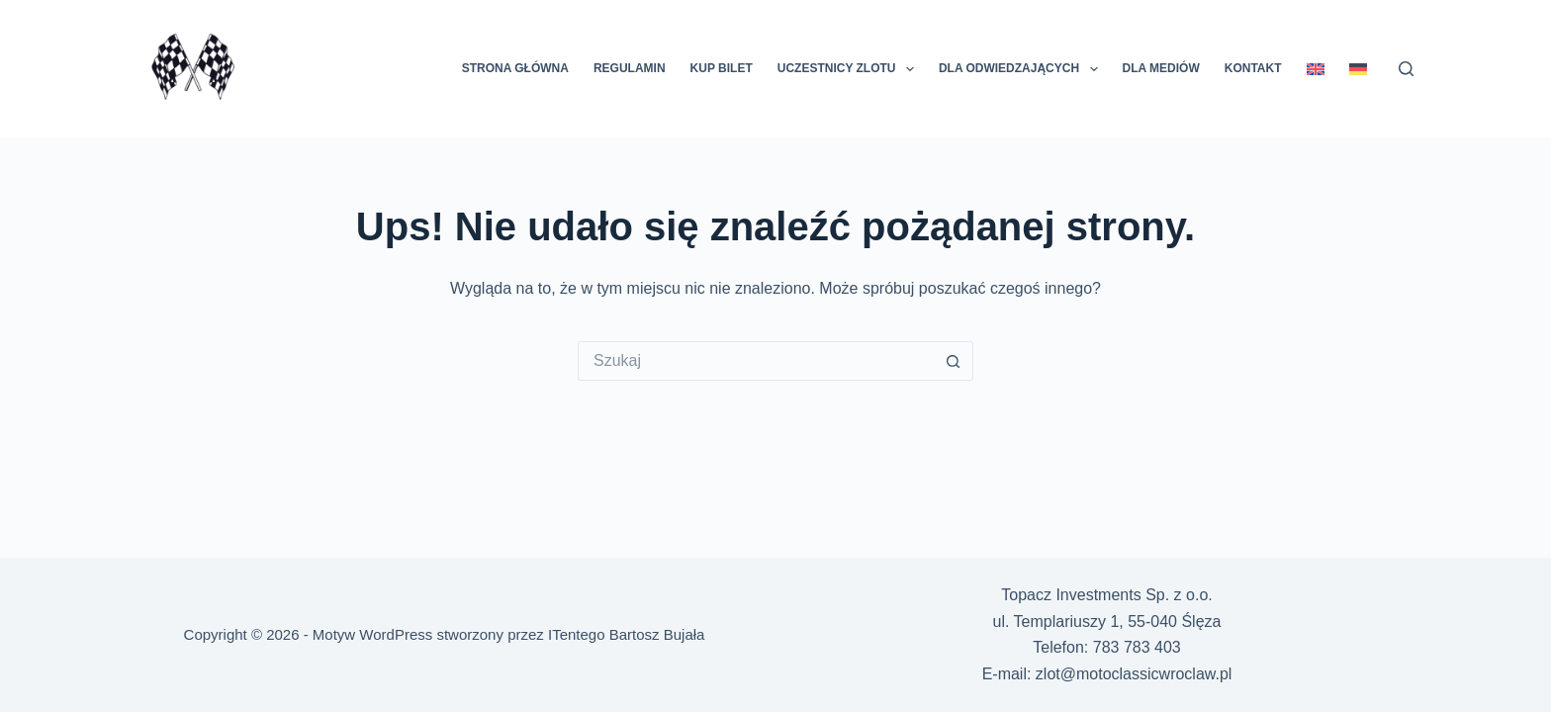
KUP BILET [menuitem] (721, 68)
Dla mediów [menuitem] (1161, 68)
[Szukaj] (1406, 68)
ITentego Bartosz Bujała (626, 634)
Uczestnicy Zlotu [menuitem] (849, 69)
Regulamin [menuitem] (629, 68)
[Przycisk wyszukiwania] (953, 361)
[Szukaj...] (756, 361)
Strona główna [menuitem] (515, 68)
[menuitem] (1315, 68)
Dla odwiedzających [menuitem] (1022, 69)
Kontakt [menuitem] (1253, 68)
